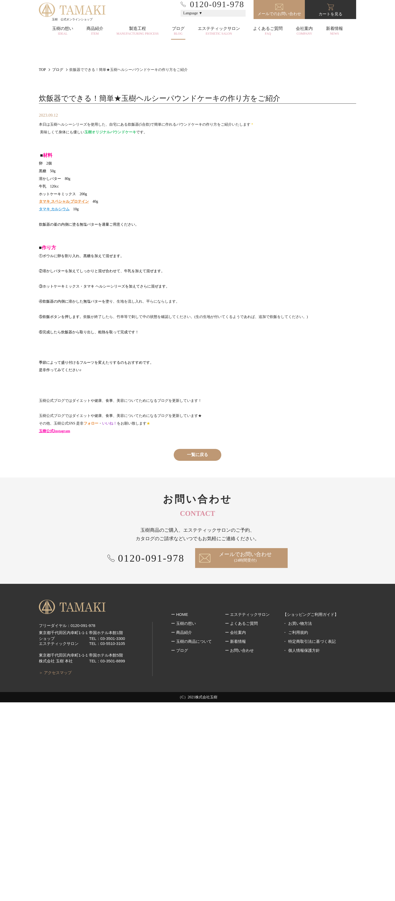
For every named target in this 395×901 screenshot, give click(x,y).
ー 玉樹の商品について (191, 849)
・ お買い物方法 (297, 831)
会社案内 (304, 30)
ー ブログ (179, 858)
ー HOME (179, 822)
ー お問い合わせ (239, 858)
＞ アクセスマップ (55, 871)
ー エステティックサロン (247, 822)
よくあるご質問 (268, 30)
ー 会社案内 (235, 840)
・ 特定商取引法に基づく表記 (309, 849)
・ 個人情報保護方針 (301, 858)
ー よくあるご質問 (241, 831)
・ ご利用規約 (295, 840)
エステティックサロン (219, 30)
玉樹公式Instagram (54, 629)
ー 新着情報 (235, 849)
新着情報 (334, 30)
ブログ (178, 30)
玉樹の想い (62, 30)
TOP (42, 109)
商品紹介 (94, 30)
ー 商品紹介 (181, 840)
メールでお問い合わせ (245, 756)
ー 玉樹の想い (183, 831)
